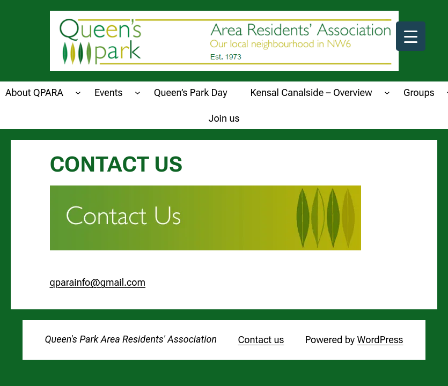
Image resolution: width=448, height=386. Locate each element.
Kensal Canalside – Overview (311, 92)
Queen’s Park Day (190, 92)
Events (108, 92)
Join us (224, 118)
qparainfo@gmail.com (98, 282)
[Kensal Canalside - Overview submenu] (387, 92)
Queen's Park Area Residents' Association (131, 339)
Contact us (261, 339)
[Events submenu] (138, 92)
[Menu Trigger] (410, 36)
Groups (419, 92)
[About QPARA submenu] (78, 92)
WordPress (380, 339)
